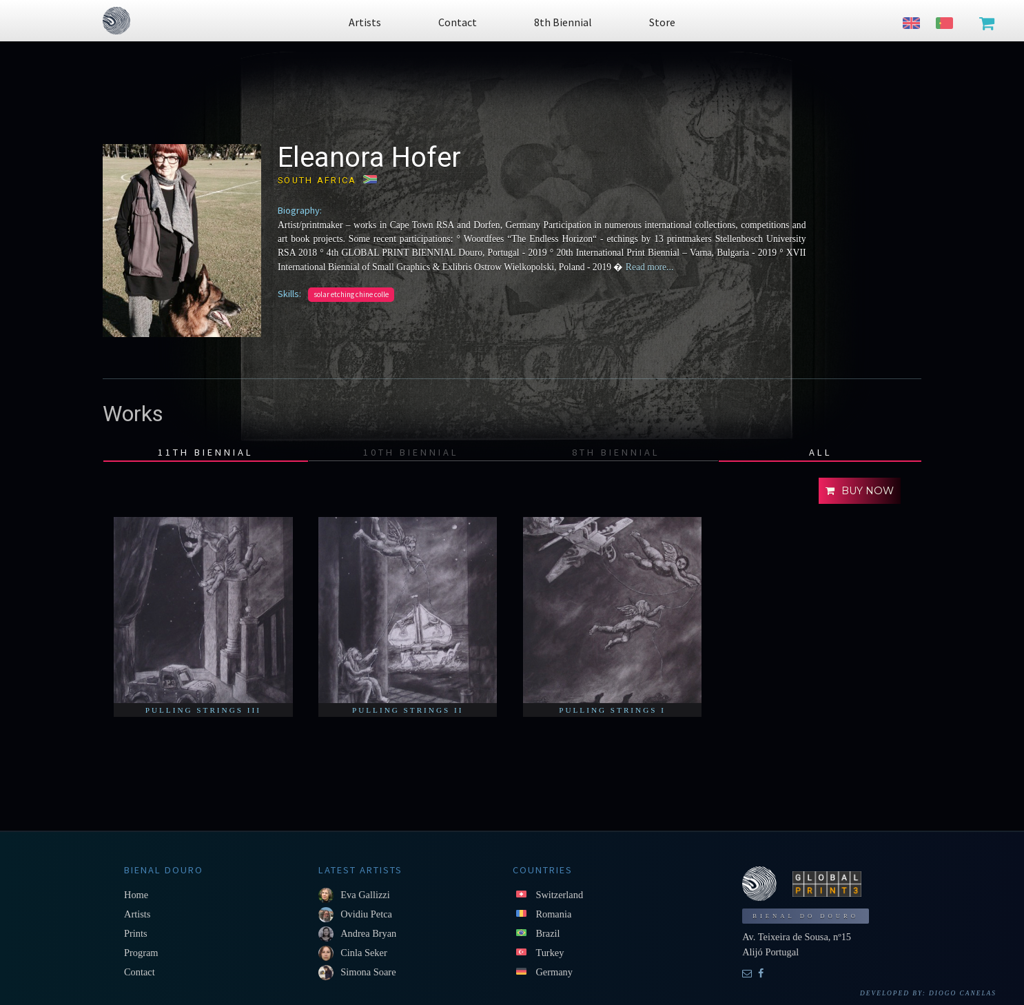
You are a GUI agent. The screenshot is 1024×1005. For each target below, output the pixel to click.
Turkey (549, 952)
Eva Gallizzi (365, 894)
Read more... (648, 267)
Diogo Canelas (962, 993)
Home (136, 894)
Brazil (547, 933)
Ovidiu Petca (366, 914)
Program (141, 952)
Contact (139, 971)
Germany (554, 971)
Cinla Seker (363, 952)
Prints (135, 933)
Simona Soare (368, 971)
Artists (137, 914)
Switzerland (559, 894)
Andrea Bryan (368, 933)
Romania (553, 914)
